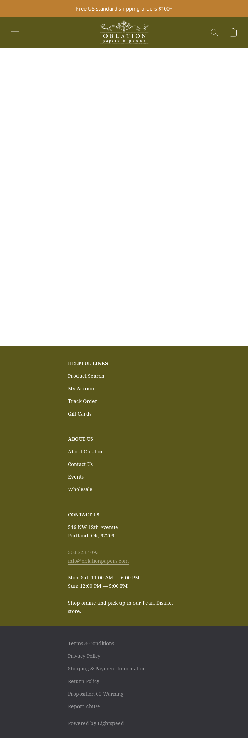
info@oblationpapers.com (98, 560)
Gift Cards (79, 413)
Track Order (82, 401)
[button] (124, 32)
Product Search (86, 376)
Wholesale (80, 489)
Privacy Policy (84, 656)
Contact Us (80, 464)
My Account (82, 388)
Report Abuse (84, 706)
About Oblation (86, 451)
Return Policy (83, 681)
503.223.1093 (83, 552)
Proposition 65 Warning (96, 693)
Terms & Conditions (91, 643)
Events (76, 476)
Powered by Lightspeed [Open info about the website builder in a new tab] (96, 723)
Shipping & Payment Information (107, 668)
